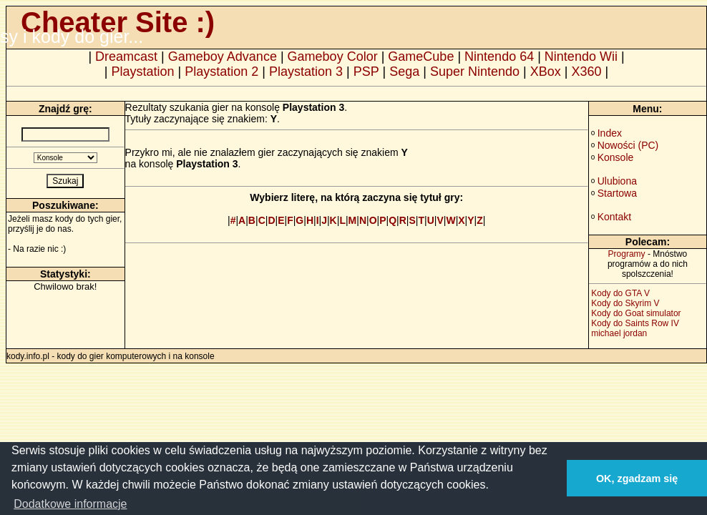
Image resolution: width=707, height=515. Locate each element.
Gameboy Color (333, 56)
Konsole (616, 157)
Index (610, 133)
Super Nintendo (475, 71)
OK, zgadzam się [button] (637, 478)
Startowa (617, 193)
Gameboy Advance (222, 56)
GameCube (421, 56)
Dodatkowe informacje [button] (70, 504)
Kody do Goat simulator (636, 313)
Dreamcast (126, 56)
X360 (586, 71)
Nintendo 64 (499, 56)
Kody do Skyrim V (625, 303)
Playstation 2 (221, 71)
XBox (545, 71)
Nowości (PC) (628, 145)
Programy (626, 254)
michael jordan (619, 333)
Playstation (143, 71)
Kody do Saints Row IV (635, 323)
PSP (366, 71)
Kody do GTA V (620, 293)
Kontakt (614, 216)
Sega (404, 71)
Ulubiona (617, 181)
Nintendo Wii (581, 56)
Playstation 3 (306, 71)
